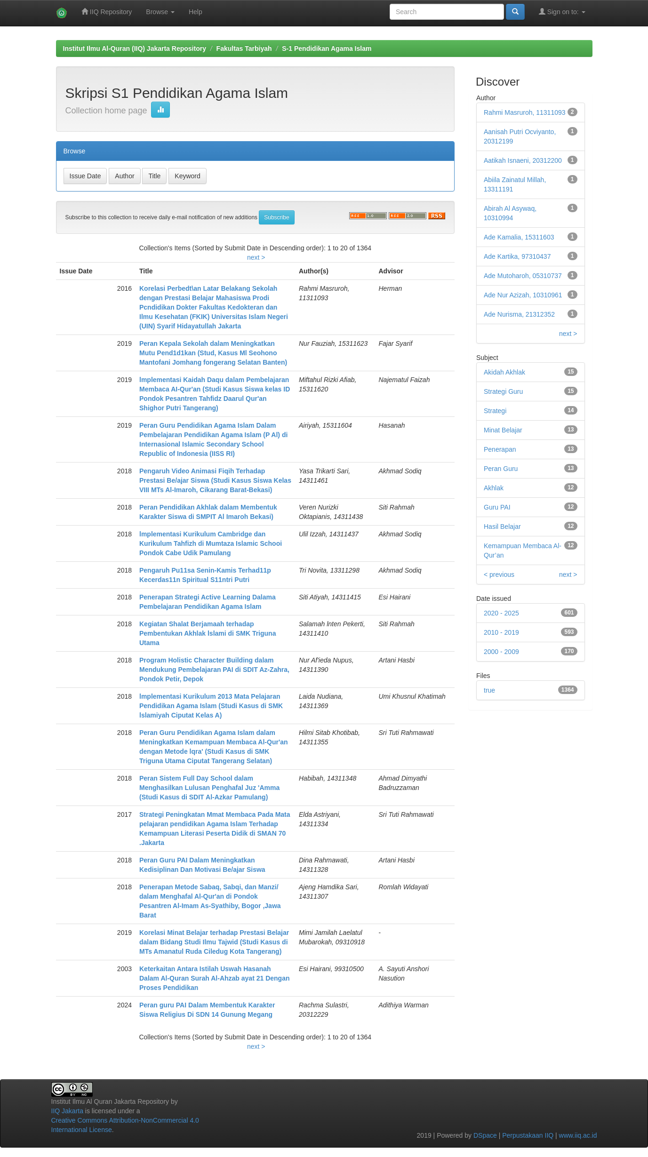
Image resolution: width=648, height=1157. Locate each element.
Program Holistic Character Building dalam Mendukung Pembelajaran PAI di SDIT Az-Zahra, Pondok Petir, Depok (214, 669)
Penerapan (500, 449)
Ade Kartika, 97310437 (517, 256)
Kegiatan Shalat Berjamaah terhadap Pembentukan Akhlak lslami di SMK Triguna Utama (207, 633)
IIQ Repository (106, 12)
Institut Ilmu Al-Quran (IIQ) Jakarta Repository (134, 48)
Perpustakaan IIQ (527, 1135)
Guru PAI (497, 507)
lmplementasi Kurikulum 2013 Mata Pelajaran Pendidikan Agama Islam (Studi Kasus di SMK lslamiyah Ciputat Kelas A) (211, 706)
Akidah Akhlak (504, 372)
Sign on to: (562, 12)
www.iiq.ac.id (578, 1135)
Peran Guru (501, 468)
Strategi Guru (503, 391)
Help (195, 12)
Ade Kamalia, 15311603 (519, 237)
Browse (160, 12)
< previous (499, 574)
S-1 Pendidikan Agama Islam (326, 48)
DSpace (485, 1135)
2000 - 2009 (501, 651)
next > (256, 257)
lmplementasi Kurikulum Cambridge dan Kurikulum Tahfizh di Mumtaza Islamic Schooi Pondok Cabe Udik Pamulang (210, 543)
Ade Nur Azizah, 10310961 (523, 295)
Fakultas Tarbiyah (244, 48)
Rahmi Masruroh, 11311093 (525, 112)
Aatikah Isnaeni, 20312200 (523, 160)
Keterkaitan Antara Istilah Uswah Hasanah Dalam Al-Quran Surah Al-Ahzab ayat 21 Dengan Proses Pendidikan (214, 978)
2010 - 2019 (501, 632)
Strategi (495, 411)
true (489, 690)
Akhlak (494, 488)
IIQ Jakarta (67, 1111)
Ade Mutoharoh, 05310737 (523, 275)
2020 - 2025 (501, 613)
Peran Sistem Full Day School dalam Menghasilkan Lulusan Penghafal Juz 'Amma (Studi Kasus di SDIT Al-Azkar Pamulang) (209, 787)
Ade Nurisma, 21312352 (519, 314)
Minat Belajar (503, 430)
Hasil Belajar (502, 526)
